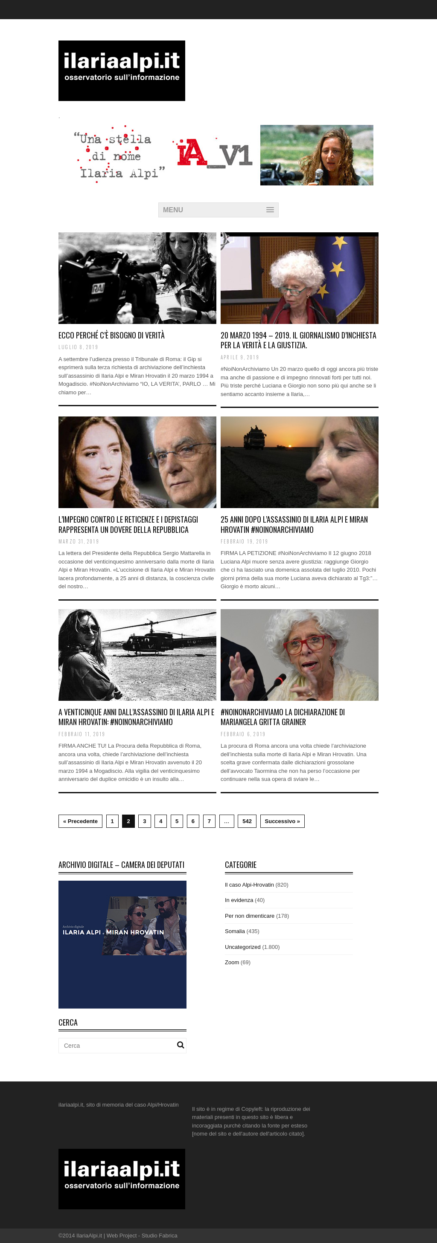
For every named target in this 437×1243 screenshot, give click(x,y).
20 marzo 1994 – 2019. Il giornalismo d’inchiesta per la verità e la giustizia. (298, 340)
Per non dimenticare (249, 916)
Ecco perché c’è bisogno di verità (111, 335)
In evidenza (239, 900)
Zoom (232, 962)
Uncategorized (243, 947)
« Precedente (80, 821)
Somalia (235, 931)
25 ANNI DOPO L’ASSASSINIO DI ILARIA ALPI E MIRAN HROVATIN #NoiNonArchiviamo (294, 524)
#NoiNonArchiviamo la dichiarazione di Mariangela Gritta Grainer (283, 716)
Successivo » (282, 821)
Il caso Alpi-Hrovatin (249, 885)
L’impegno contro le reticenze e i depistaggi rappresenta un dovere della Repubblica (128, 524)
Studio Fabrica (160, 1235)
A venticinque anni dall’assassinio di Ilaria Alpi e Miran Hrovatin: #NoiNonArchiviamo (136, 716)
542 (247, 821)
